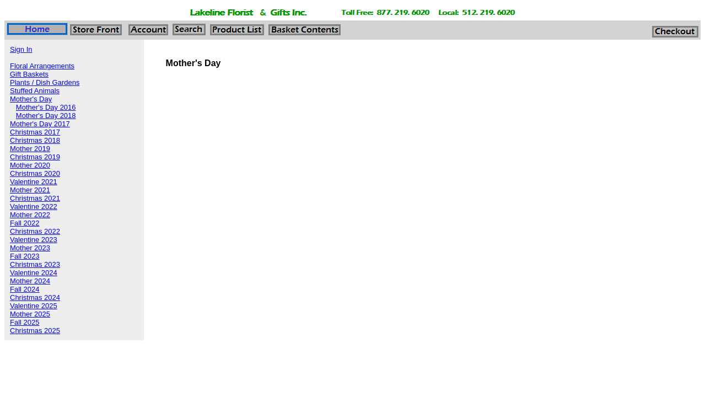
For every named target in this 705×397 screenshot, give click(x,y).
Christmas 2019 (35, 157)
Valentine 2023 (33, 239)
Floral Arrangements (42, 66)
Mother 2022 (30, 215)
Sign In (21, 49)
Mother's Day (31, 99)
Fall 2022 (24, 223)
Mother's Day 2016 (46, 107)
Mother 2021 (30, 190)
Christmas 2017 (35, 132)
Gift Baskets (29, 74)
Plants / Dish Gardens (44, 82)
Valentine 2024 (33, 273)
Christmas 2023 (35, 264)
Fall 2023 (24, 256)
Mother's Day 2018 (46, 115)
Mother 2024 (30, 281)
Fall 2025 (24, 322)
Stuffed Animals (35, 91)
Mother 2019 (30, 148)
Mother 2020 (30, 165)
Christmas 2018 (35, 140)
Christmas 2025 (35, 330)
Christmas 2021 (35, 198)
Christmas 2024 (35, 297)
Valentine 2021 (33, 182)
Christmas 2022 (35, 231)
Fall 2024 (24, 289)
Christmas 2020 (35, 173)
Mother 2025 (30, 314)
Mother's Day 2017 (40, 124)
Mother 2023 (30, 248)
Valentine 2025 (33, 306)
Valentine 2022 (33, 206)
